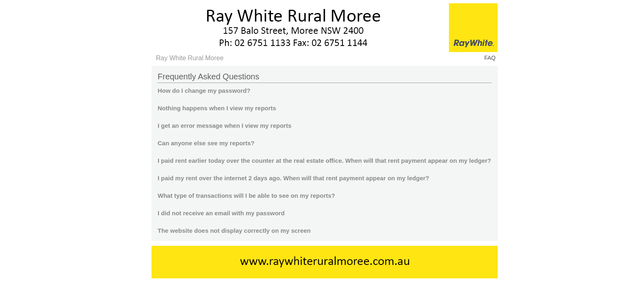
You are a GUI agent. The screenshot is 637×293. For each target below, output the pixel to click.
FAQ (490, 58)
